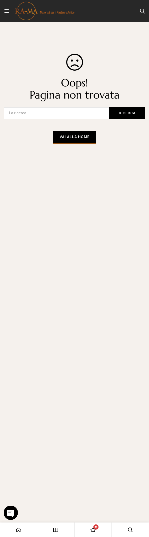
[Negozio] (56, 530)
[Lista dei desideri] (93, 530)
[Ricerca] (142, 11)
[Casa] (18, 530)
